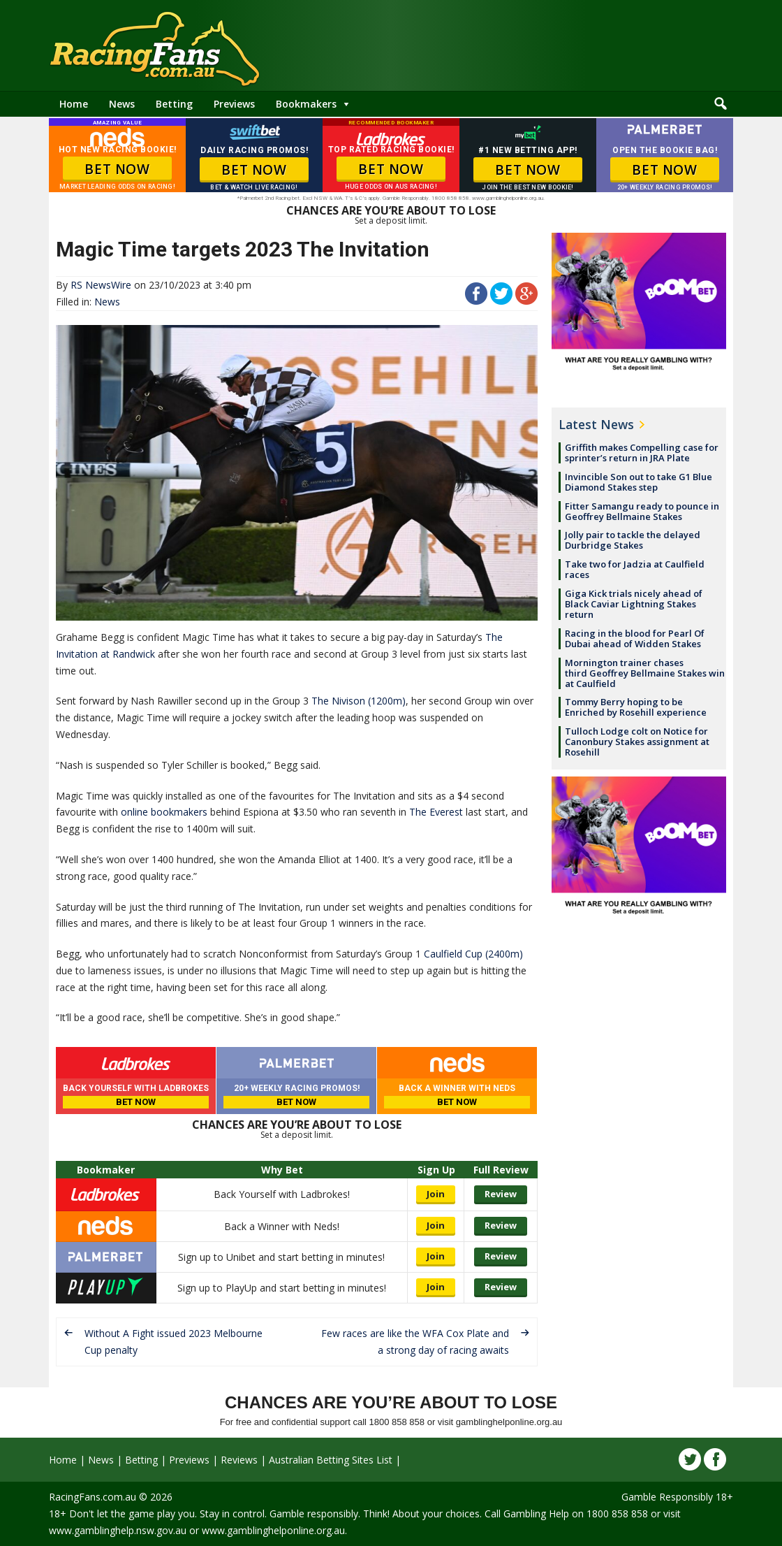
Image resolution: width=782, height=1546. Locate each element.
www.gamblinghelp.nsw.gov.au (117, 1530)
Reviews (239, 1459)
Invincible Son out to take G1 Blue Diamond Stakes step (638, 481)
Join (436, 1193)
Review (501, 1193)
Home (73, 103)
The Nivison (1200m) (358, 700)
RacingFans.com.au (92, 1496)
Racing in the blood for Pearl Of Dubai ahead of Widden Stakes (634, 638)
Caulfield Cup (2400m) (473, 953)
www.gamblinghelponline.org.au (273, 1530)
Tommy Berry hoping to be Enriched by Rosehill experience (636, 706)
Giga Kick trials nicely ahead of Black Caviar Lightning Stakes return (633, 604)
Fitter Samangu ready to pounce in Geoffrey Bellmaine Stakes (642, 511)
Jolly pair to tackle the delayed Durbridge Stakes (632, 539)
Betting (174, 103)
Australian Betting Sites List (330, 1459)
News (122, 103)
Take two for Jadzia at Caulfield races (634, 569)
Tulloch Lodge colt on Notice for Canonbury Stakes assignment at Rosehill (637, 741)
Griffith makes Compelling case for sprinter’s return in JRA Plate (641, 452)
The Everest (436, 811)
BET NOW (116, 169)
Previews (234, 103)
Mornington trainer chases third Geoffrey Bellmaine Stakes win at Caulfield (645, 673)
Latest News (596, 424)
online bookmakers (164, 811)
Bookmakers (306, 103)
